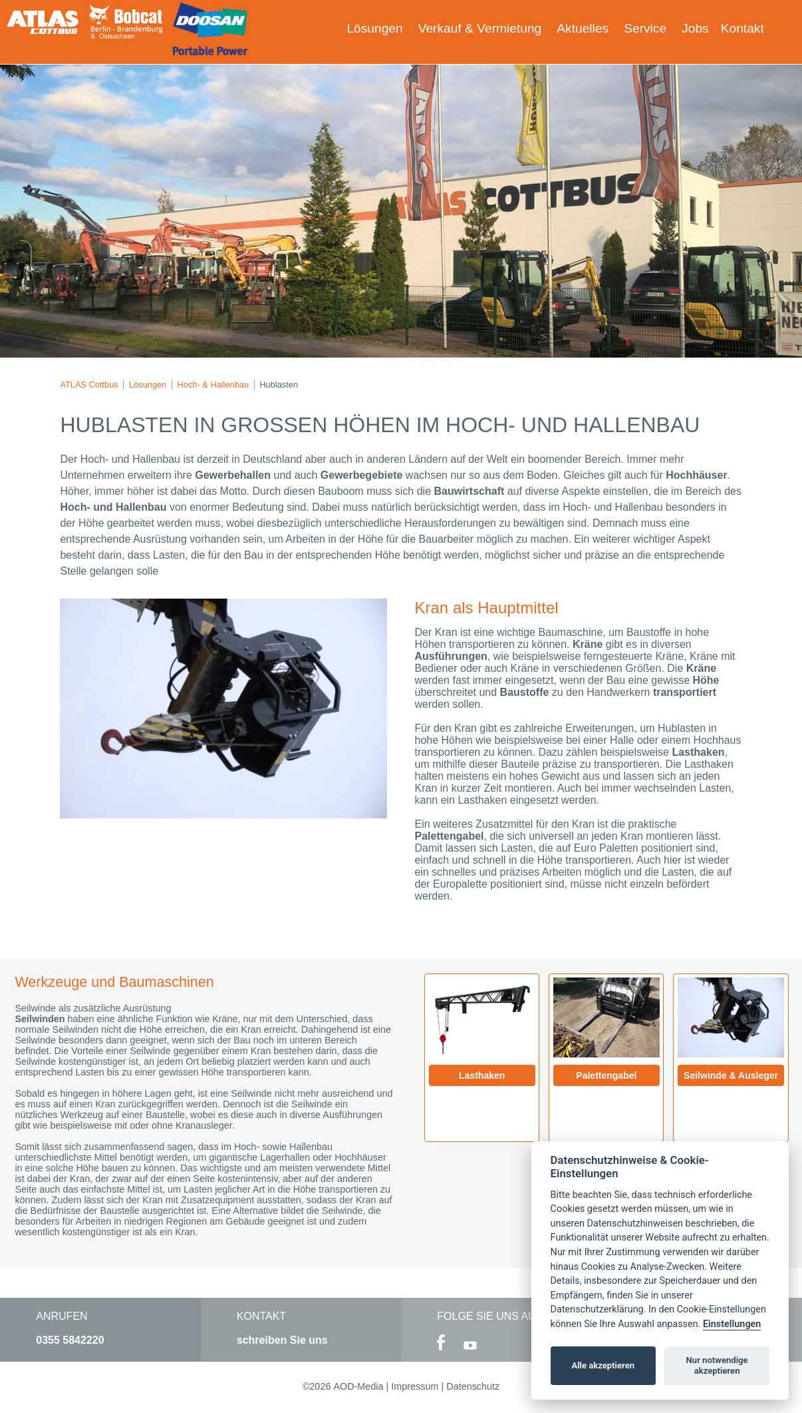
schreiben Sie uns (282, 1340)
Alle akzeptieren (602, 1365)
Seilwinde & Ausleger (731, 1075)
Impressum (414, 1386)
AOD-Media (358, 1386)
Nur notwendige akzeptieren (717, 1365)
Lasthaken (482, 1075)
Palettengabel (606, 1075)
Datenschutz (472, 1386)
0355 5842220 (70, 1340)
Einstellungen (732, 1324)
